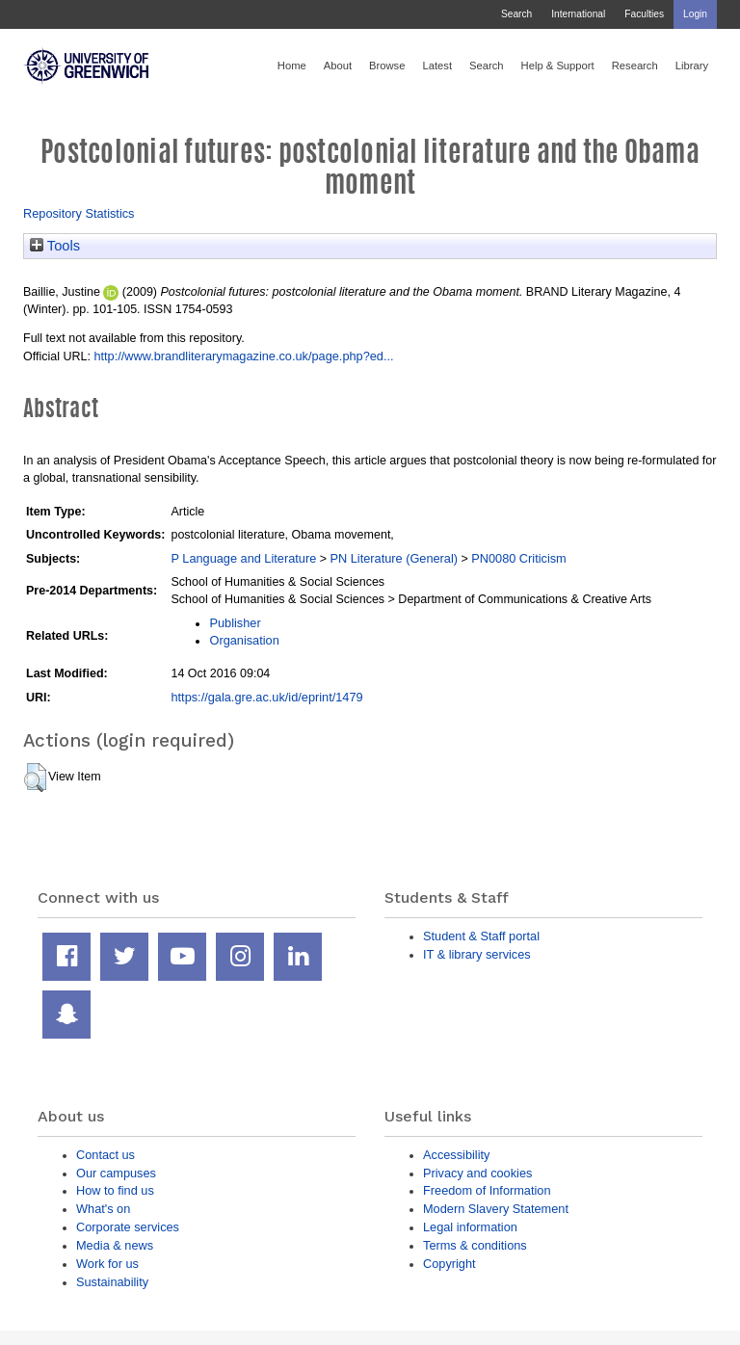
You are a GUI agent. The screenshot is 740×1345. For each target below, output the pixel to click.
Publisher (234, 623)
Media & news (114, 1245)
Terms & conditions (475, 1245)
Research (635, 65)
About (338, 65)
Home (292, 65)
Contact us (105, 1154)
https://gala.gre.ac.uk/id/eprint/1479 (266, 697)
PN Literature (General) (394, 558)
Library (691, 65)
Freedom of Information (487, 1190)
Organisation (243, 640)
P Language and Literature (243, 558)
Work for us (107, 1263)
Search (516, 14)
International (578, 14)
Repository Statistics (79, 213)
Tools (55, 245)
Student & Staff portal (481, 936)
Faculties (644, 14)
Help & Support (558, 65)
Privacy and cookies (477, 1173)
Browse (387, 65)
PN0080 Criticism (518, 558)
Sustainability (112, 1282)
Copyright (449, 1263)
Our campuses (116, 1173)
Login (695, 14)
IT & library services (477, 954)
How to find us (115, 1190)
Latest (437, 65)
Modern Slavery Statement (495, 1208)
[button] (35, 777)
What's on (103, 1208)
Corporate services (127, 1227)
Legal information (470, 1227)
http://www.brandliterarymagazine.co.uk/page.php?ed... (243, 356)
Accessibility (456, 1154)
